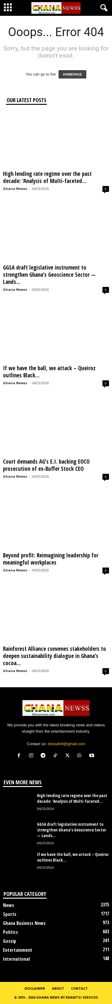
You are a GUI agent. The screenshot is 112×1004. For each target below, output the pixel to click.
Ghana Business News (24, 923)
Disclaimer (34, 988)
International (16, 959)
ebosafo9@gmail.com (66, 744)
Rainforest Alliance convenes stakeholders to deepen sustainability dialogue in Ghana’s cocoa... (54, 656)
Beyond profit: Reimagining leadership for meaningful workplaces (50, 558)
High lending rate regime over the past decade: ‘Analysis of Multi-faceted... (47, 177)
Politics (10, 932)
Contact (79, 988)
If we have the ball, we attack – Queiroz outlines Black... (49, 371)
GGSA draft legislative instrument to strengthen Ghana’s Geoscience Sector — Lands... (49, 275)
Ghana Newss (15, 188)
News (8, 905)
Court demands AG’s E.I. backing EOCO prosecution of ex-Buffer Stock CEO (46, 465)
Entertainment (17, 950)
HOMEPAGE (72, 74)
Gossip (9, 941)
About (58, 988)
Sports (9, 914)
